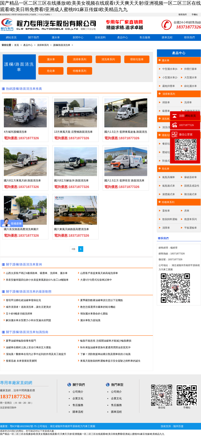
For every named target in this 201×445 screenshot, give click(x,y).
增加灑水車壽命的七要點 (94, 313)
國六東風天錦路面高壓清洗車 (71, 229)
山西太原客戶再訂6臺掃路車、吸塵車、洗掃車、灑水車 (37, 273)
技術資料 (100, 37)
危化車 (51, 70)
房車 (186, 210)
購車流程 (167, 37)
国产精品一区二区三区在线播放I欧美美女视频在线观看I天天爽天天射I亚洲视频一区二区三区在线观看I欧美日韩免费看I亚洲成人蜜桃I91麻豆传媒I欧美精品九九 (82, 434)
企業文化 (78, 398)
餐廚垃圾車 (168, 143)
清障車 (166, 227)
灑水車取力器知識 (90, 320)
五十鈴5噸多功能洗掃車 (19, 313)
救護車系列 (190, 219)
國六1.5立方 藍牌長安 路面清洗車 (124, 180)
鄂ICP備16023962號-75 (23, 426)
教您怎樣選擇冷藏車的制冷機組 (97, 306)
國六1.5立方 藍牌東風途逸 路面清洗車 (125, 132)
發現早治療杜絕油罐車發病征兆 (23, 300)
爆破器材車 (190, 177)
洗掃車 (188, 102)
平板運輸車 (190, 227)
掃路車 (166, 102)
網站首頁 (11, 37)
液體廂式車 (168, 194)
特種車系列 (79, 70)
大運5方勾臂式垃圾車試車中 (96, 279)
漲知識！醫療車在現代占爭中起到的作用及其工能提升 (36, 354)
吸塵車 (166, 110)
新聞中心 (78, 37)
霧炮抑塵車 (168, 86)
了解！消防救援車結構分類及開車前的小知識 (105, 354)
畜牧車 (166, 210)
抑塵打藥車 (190, 68)
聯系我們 (183, 14)
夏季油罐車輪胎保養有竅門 (21, 340)
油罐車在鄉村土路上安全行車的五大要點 (28, 347)
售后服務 (145, 37)
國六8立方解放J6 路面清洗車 (71, 180)
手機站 (195, 14)
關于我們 (33, 37)
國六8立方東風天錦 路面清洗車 (22, 180)
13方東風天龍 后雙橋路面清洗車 (73, 131)
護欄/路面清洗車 (61, 45)
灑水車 (56, 37)
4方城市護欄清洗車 (15, 131)
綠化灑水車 (190, 86)
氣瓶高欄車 (168, 177)
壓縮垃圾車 (168, 152)
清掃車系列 (43, 45)
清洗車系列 (108, 59)
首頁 (16, 45)
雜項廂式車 (190, 194)
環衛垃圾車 (137, 59)
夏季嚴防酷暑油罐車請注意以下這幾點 (101, 300)
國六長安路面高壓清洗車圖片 (21, 229)
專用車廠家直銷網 (16, 382)
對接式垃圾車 (169, 160)
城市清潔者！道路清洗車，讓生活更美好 (28, 306)
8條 (73, 249)
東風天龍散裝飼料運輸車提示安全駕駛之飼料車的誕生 (110, 360)
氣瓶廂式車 (168, 185)
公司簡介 (78, 391)
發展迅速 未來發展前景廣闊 (21, 360)
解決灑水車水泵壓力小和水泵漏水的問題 (28, 320)
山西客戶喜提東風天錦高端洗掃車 (99, 273)
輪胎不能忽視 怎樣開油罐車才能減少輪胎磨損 (105, 340)
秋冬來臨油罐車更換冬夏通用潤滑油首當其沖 (105, 347)
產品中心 (122, 37)
